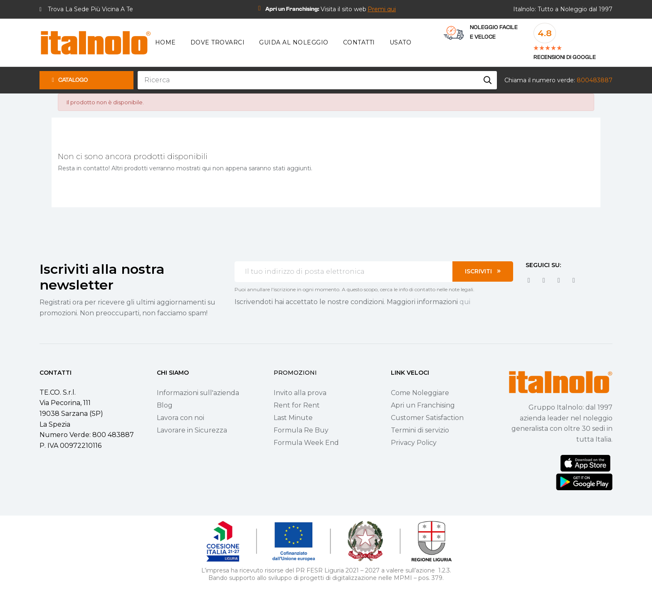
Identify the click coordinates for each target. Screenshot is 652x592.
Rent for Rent (297, 405)
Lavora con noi (180, 418)
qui (464, 302)
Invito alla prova (300, 393)
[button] (382, 9)
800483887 (594, 80)
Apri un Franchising (423, 405)
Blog (165, 405)
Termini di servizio (420, 430)
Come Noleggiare (420, 393)
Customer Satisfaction (427, 418)
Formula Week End (306, 443)
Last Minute (293, 418)
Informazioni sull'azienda (198, 393)
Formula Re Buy (301, 430)
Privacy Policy (414, 443)
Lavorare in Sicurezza (192, 430)
